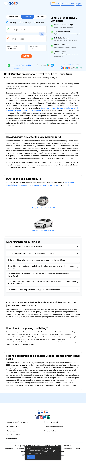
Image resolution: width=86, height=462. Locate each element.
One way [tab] (11, 22)
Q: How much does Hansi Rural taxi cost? (25, 246)
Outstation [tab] (27, 17)
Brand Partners (51, 431)
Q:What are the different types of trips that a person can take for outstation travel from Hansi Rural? (42, 282)
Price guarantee (13, 434)
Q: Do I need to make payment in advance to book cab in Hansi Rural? (37, 260)
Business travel (13, 426)
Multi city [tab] (39, 22)
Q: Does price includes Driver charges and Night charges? (32, 253)
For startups (12, 431)
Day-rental (67, 449)
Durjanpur (70, 108)
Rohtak (31, 110)
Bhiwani (18, 110)
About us (31, 446)
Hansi (43, 108)
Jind (76, 108)
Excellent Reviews (70, 65)
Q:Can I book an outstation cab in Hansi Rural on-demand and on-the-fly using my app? (41, 267)
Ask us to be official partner (18, 422)
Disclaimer (20, 449)
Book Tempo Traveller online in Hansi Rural (42, 208)
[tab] (12, 22)
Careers (58, 446)
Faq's (39, 446)
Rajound (37, 110)
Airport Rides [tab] (13, 17)
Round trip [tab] (25, 22)
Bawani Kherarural (57, 108)
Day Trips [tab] (40, 17)
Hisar (48, 108)
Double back (12, 439)
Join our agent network (55, 426)
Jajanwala (10, 110)
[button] (5, 3)
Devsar (24, 110)
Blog (23, 446)
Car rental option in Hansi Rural (43, 230)
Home (17, 446)
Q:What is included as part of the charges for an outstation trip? (34, 290)
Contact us (48, 446)
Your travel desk (52, 422)
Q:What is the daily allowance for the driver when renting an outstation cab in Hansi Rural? (40, 275)
